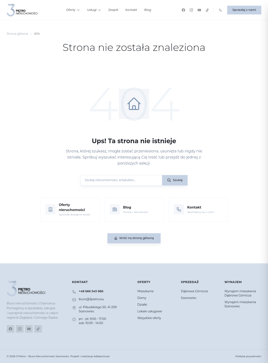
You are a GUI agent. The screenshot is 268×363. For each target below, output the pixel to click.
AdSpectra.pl (102, 356)
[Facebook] (183, 10)
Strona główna (17, 34)
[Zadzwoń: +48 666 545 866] (220, 10)
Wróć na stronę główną (134, 238)
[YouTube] (199, 10)
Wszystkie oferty (149, 318)
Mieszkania (145, 291)
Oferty (73, 10)
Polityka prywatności (248, 356)
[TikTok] (207, 10)
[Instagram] (191, 10)
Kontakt (131, 10)
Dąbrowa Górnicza (194, 291)
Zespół (113, 10)
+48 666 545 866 (91, 291)
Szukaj (175, 180)
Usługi (94, 10)
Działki (142, 304)
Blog (147, 10)
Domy (141, 298)
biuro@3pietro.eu (91, 299)
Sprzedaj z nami (244, 10)
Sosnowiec (189, 298)
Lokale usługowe (149, 311)
